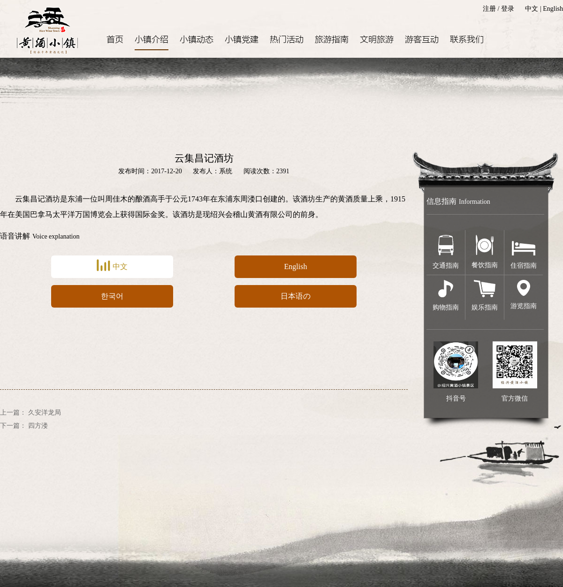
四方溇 (38, 425)
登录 (507, 8)
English (553, 8)
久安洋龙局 (44, 412)
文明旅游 (377, 40)
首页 (115, 40)
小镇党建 (242, 40)
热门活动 (287, 40)
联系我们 (467, 40)
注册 (489, 8)
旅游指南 (332, 40)
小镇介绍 (151, 40)
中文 (531, 8)
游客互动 (422, 40)
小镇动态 (196, 40)
